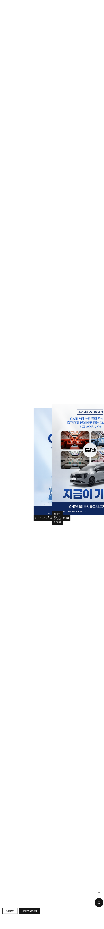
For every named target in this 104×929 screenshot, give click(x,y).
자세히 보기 (10, 911)
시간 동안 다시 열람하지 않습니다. (57, 517)
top (99, 893)
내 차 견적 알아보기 (29, 911)
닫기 (66, 518)
